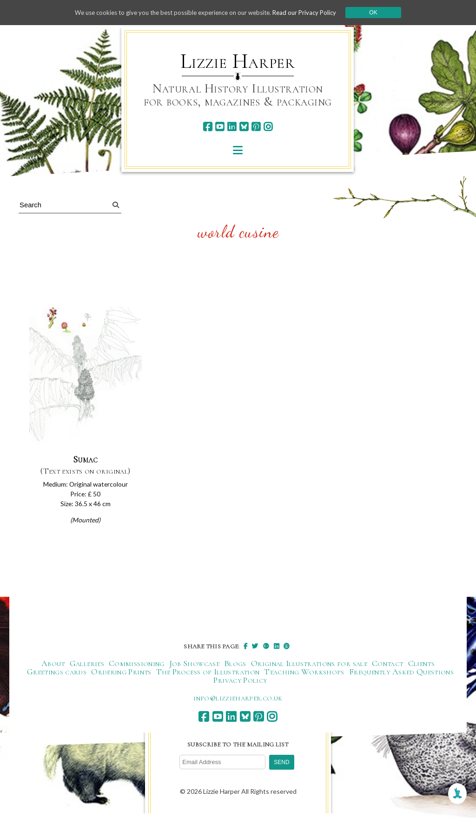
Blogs (235, 667)
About (53, 667)
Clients (421, 667)
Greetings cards (56, 676)
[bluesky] (243, 126)
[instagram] (268, 126)
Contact (387, 667)
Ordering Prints (121, 676)
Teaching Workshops (304, 676)
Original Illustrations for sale (309, 667)
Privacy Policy (240, 684)
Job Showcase (194, 667)
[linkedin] (231, 126)
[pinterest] (255, 126)
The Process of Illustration (208, 676)
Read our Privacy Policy (312, 12)
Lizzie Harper (237, 61)
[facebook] (207, 126)
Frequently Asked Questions (401, 676)
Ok (383, 12)
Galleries (87, 667)
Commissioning (137, 667)
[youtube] (219, 126)
